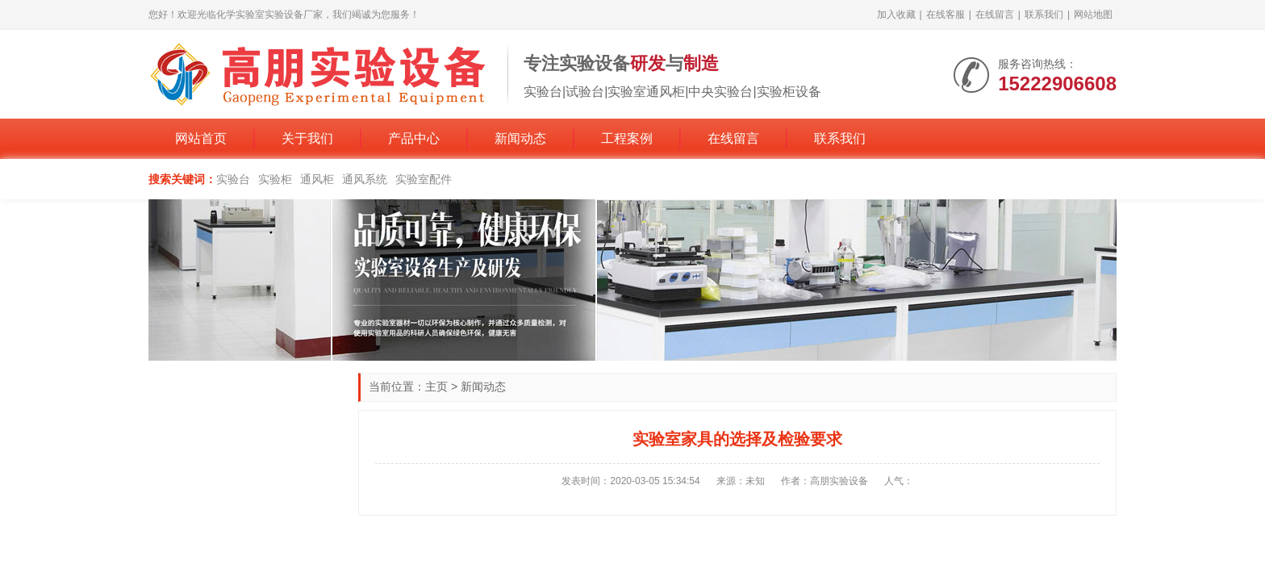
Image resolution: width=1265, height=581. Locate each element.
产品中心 (414, 138)
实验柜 (275, 179)
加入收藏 (896, 14)
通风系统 (364, 179)
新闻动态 (520, 138)
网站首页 (201, 138)
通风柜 (317, 179)
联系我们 (1044, 14)
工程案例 (627, 138)
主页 (436, 386)
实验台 (233, 179)
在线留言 (994, 14)
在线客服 (945, 14)
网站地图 (1093, 14)
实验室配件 (423, 179)
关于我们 (307, 138)
